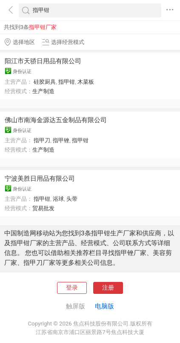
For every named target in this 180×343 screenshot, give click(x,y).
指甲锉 (61, 140)
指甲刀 (42, 140)
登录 (72, 287)
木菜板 (85, 82)
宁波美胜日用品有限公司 (40, 178)
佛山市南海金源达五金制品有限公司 (56, 120)
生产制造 (43, 91)
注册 (108, 287)
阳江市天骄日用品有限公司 (43, 61)
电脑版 (104, 306)
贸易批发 (43, 208)
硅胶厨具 (45, 82)
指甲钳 (66, 82)
